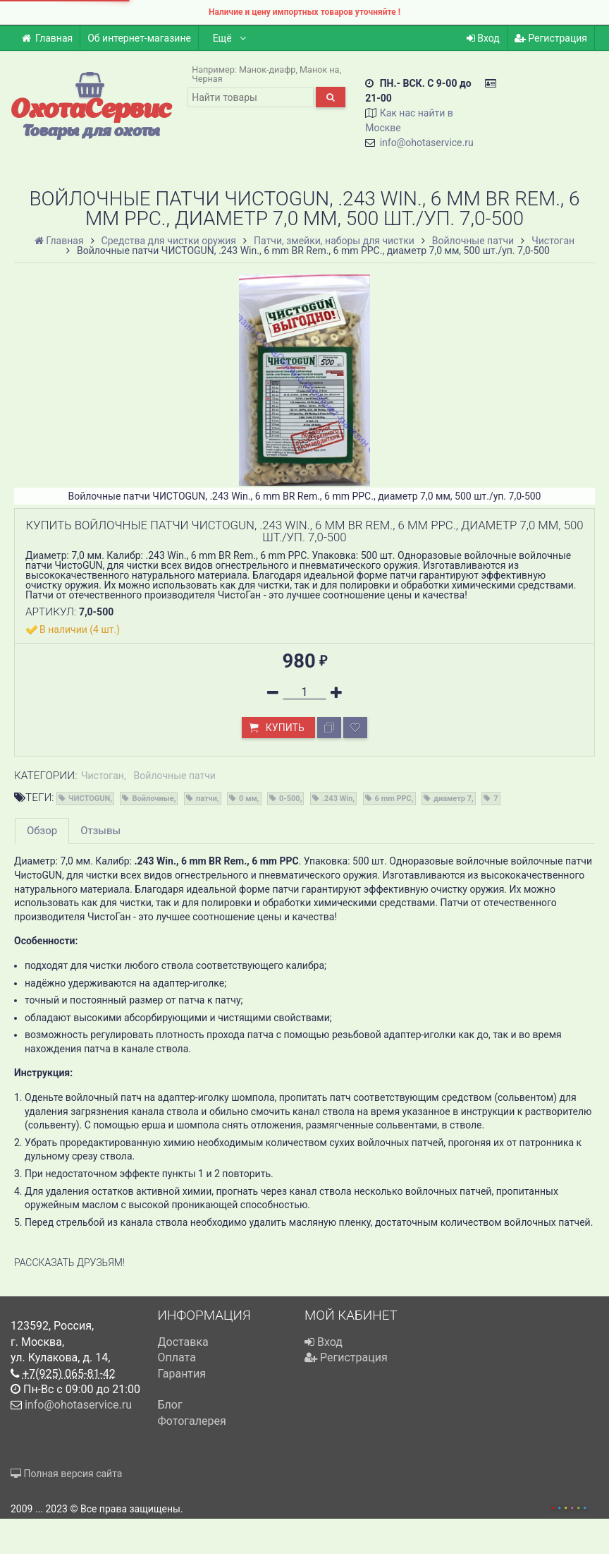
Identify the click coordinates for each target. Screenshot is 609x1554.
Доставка (183, 1342)
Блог (170, 1404)
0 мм (248, 798)
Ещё (230, 38)
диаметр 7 (452, 798)
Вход (483, 38)
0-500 (289, 798)
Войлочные (152, 798)
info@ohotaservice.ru (427, 142)
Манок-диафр (267, 69)
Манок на (319, 69)
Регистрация (551, 38)
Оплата (177, 1357)
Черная (207, 78)
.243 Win (337, 798)
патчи (206, 798)
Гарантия (182, 1373)
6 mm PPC (393, 798)
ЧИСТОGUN (89, 798)
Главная (47, 38)
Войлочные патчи (175, 775)
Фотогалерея (192, 1421)
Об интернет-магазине (139, 38)
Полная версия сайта (66, 1473)
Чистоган (102, 775)
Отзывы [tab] (100, 830)
